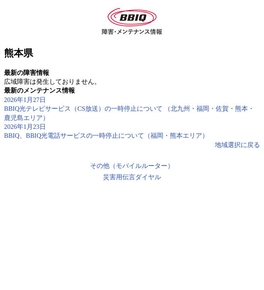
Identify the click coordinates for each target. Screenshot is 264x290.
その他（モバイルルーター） (132, 165)
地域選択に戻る (237, 144)
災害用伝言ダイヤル (132, 177)
